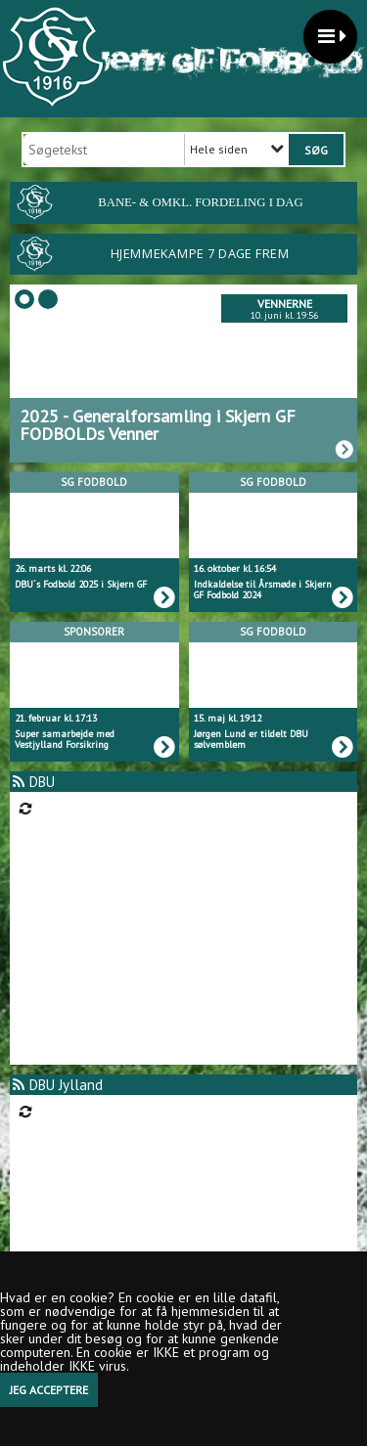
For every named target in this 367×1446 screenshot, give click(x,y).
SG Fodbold (94, 482)
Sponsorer (94, 631)
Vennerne (284, 303)
